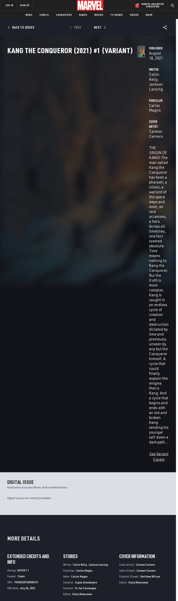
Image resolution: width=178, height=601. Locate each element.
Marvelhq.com (75, 546)
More (149, 14)
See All (161, 348)
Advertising (74, 534)
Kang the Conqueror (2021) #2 (113, 408)
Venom (53, 497)
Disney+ (70, 540)
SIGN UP (24, 5)
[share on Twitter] (150, 545)
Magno (16, 417)
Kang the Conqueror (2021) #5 (15, 408)
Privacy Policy (34, 588)
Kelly (9, 417)
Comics (44, 14)
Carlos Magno (123, 96)
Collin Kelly (68, 96)
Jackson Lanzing (94, 96)
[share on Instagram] (158, 545)
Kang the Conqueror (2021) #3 (80, 408)
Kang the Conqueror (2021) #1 (146, 408)
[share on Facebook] (143, 545)
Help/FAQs (42, 544)
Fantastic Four (17, 497)
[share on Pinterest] (158, 554)
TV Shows (117, 14)
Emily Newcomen (82, 315)
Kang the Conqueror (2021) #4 (47, 408)
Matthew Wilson (150, 297)
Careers (41, 550)
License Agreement (156, 588)
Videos (134, 14)
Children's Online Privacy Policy (125, 588)
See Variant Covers (74, 180)
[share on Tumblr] (165, 545)
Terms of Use (16, 588)
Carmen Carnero (72, 112)
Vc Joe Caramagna (85, 309)
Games (83, 14)
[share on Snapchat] (150, 554)
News (28, 14)
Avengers (96, 497)
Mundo (10, 421)
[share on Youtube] (143, 554)
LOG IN (9, 5)
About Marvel (40, 536)
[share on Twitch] (165, 554)
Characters (64, 14)
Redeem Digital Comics (70, 556)
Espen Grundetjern (86, 303)
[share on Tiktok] (143, 562)
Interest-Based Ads (78, 593)
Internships (44, 555)
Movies (98, 14)
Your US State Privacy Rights (61, 588)
